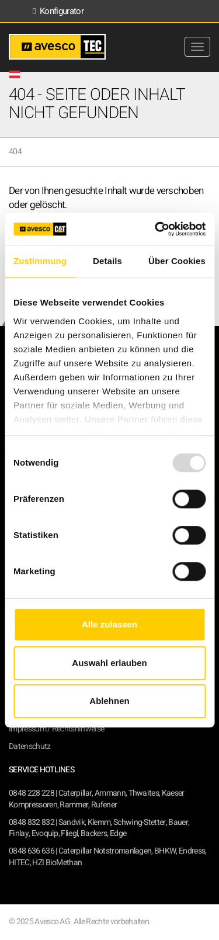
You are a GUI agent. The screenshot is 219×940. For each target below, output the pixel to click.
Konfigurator (58, 11)
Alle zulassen (109, 624)
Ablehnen (109, 701)
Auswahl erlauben (109, 663)
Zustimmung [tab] (40, 261)
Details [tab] (107, 261)
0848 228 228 (31, 793)
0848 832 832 (31, 822)
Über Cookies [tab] (177, 261)
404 (15, 151)
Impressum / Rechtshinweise (56, 729)
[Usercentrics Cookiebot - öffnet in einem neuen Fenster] (156, 229)
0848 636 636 (31, 851)
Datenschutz (30, 746)
